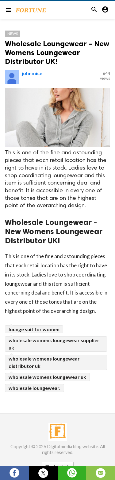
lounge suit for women (34, 329)
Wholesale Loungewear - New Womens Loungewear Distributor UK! (57, 52)
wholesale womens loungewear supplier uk (54, 343)
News (12, 33)
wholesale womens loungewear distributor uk (44, 362)
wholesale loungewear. (34, 388)
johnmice (32, 73)
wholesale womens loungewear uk (47, 377)
